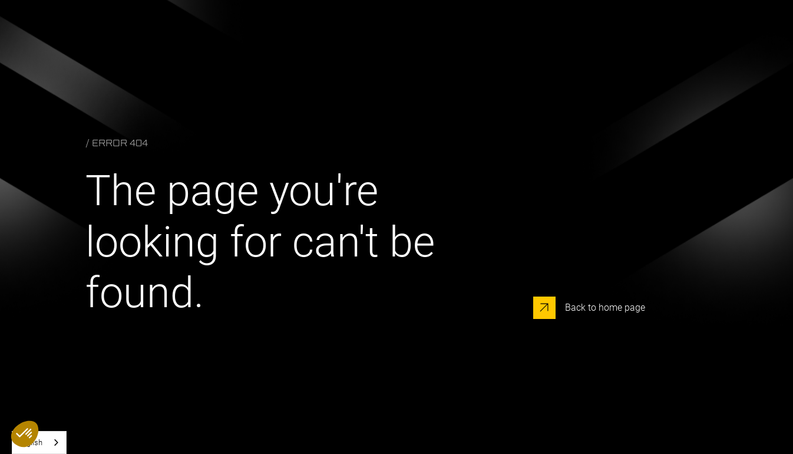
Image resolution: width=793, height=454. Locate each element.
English (30, 442)
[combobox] (39, 442)
